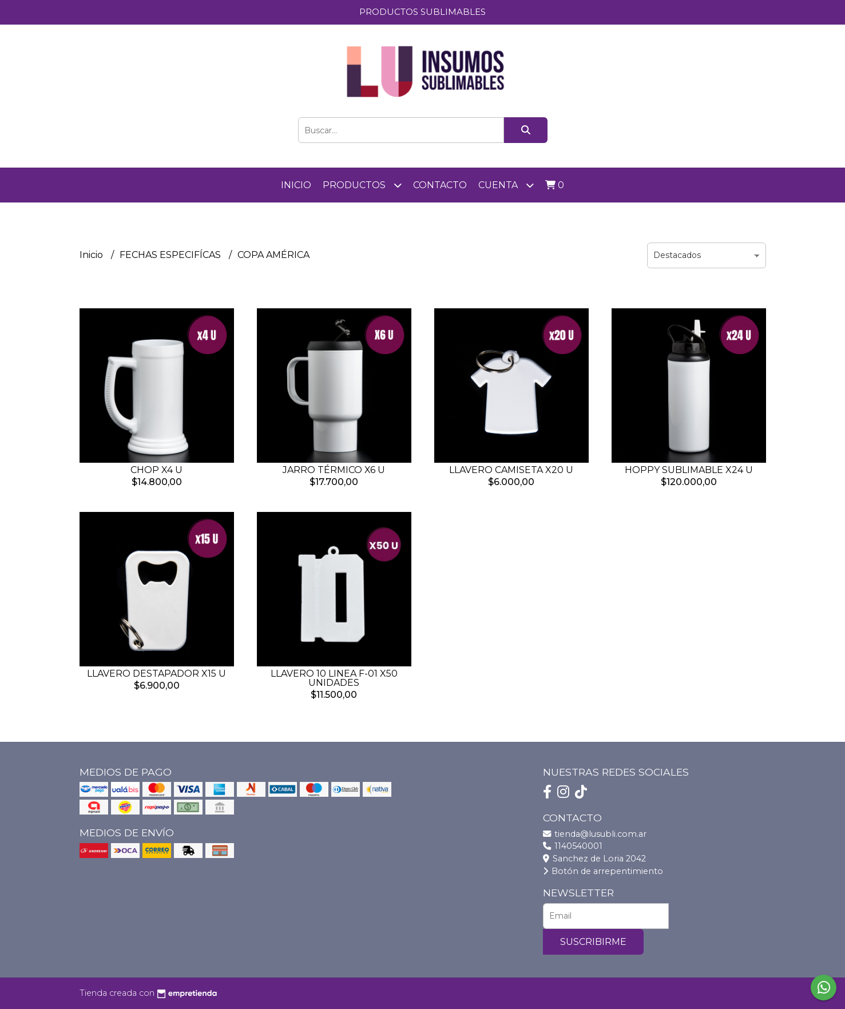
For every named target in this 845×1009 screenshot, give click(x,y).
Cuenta (506, 185)
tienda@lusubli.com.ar (594, 834)
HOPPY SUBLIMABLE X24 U (689, 469)
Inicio (296, 185)
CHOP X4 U (156, 469)
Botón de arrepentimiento (603, 871)
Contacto (440, 185)
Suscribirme (593, 941)
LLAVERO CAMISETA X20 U (511, 469)
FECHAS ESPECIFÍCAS (171, 254)
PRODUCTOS (362, 185)
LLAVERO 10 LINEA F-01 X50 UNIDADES (334, 678)
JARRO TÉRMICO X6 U (334, 469)
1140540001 (572, 846)
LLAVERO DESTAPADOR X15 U (156, 673)
